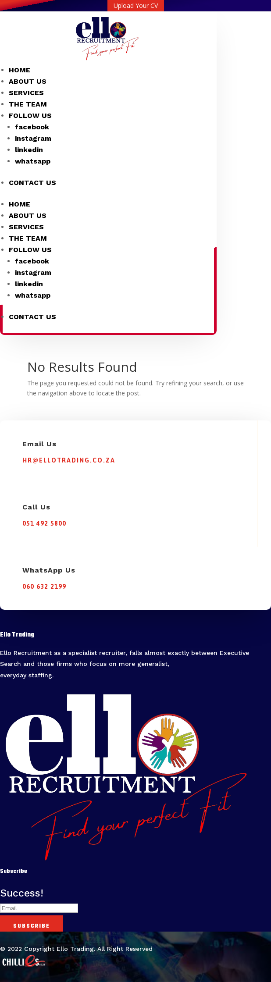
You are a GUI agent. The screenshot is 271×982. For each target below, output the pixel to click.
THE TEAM (28, 104)
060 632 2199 (44, 586)
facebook (32, 127)
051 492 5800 (44, 523)
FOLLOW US (30, 115)
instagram (33, 138)
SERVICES (26, 93)
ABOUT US (27, 81)
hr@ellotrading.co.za (68, 460)
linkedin (29, 150)
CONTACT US (32, 182)
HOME (19, 70)
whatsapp (32, 161)
